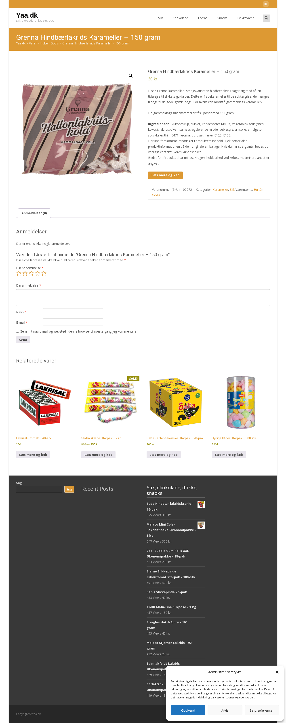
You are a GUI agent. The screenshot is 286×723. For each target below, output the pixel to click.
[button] (277, 672)
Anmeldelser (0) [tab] (34, 213)
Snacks (222, 22)
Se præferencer (262, 710)
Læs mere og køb (165, 175)
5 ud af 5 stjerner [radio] (43, 273)
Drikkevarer (245, 22)
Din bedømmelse (30, 268)
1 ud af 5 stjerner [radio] (18, 273)
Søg (19, 483)
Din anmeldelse (28, 285)
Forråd (203, 22)
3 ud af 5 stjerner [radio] (31, 273)
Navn (21, 312)
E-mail (22, 322)
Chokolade (180, 22)
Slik (160, 22)
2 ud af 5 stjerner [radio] (25, 273)
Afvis (225, 710)
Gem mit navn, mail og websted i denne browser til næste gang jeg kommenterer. (79, 331)
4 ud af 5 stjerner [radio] (37, 273)
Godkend (188, 710)
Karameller (220, 189)
